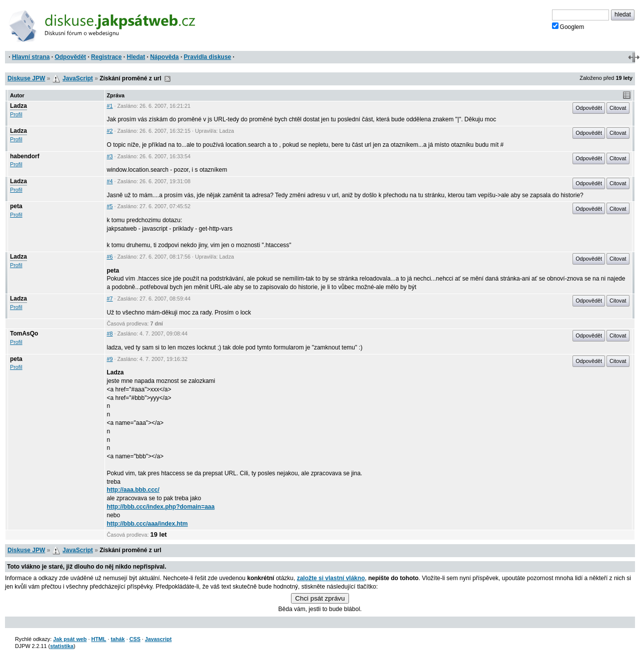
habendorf (25, 156)
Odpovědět (70, 56)
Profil (16, 114)
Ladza (18, 105)
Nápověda (164, 56)
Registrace (106, 56)
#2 (110, 131)
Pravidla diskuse (208, 56)
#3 (110, 156)
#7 (110, 299)
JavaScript (77, 78)
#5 (110, 206)
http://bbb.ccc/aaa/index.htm (147, 523)
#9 (110, 359)
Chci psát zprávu (319, 598)
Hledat (135, 56)
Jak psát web (69, 639)
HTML (98, 639)
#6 (110, 257)
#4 (110, 181)
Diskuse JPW (26, 78)
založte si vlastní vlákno (331, 578)
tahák (117, 639)
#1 (110, 106)
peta (16, 206)
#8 (110, 333)
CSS (135, 639)
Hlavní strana (31, 56)
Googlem (568, 26)
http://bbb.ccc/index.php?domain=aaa (161, 506)
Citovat (618, 108)
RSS (167, 79)
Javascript (158, 639)
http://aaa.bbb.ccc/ (133, 489)
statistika (62, 646)
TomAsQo (24, 333)
